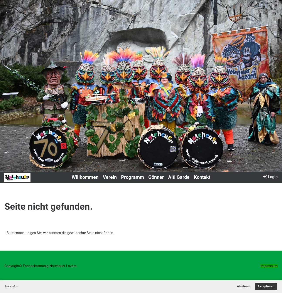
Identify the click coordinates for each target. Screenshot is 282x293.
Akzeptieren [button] (266, 286)
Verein (110, 177)
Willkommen (85, 177)
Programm (132, 177)
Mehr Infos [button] (11, 286)
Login (270, 176)
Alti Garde (178, 177)
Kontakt (202, 177)
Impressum (269, 266)
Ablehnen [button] (243, 286)
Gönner (156, 177)
